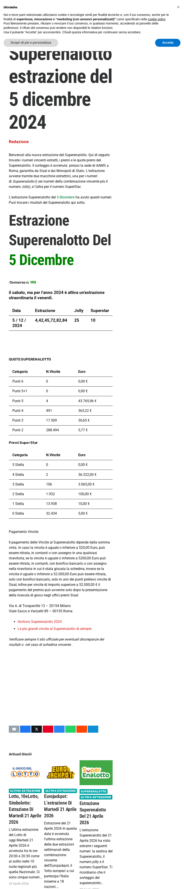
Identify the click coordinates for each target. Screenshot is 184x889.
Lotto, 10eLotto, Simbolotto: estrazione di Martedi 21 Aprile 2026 (25, 809)
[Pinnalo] (48, 729)
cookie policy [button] (156, 19)
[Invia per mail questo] (14, 729)
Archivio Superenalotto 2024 (40, 622)
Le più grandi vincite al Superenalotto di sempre (54, 629)
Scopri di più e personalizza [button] (31, 42)
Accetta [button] (167, 42)
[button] (178, 7)
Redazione (19, 141)
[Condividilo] (25, 729)
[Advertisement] (61, 686)
